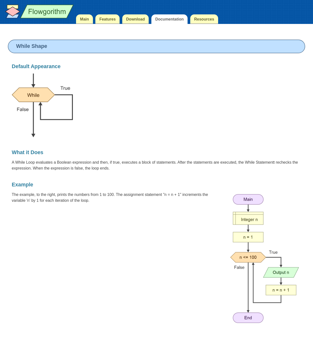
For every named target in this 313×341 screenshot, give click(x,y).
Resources (204, 19)
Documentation (169, 19)
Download (135, 19)
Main (84, 19)
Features (107, 19)
